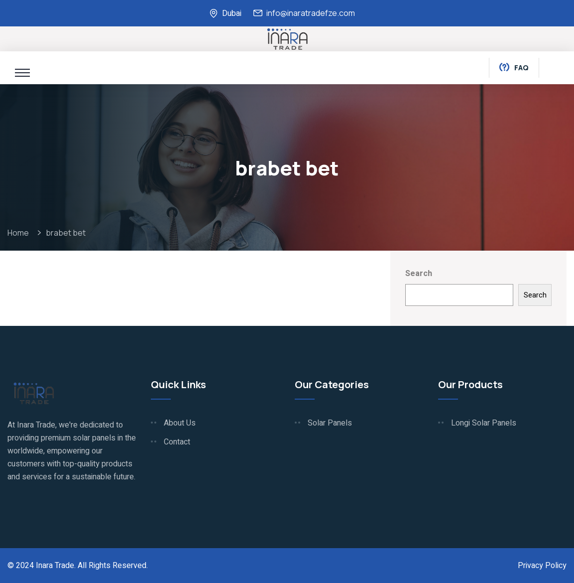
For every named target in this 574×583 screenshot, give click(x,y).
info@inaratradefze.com (310, 12)
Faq (514, 68)
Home (19, 232)
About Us (180, 423)
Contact (177, 442)
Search (418, 274)
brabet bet (66, 232)
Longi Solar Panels (483, 423)
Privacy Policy (542, 566)
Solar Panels (330, 423)
